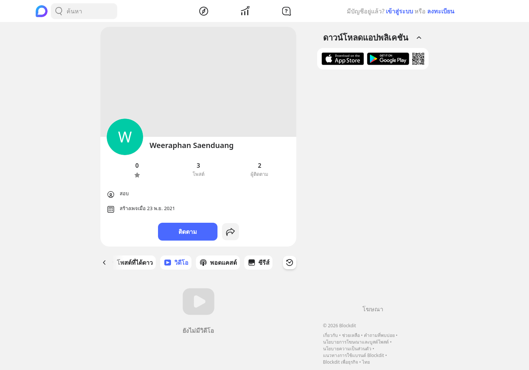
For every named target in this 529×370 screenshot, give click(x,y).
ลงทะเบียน (440, 11)
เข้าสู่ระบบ (399, 11)
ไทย (366, 362)
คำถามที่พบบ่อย (379, 335)
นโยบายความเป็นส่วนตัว (347, 348)
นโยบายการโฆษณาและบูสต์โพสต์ (356, 342)
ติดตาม (187, 232)
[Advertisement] (373, 190)
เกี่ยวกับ (330, 335)
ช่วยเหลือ (351, 335)
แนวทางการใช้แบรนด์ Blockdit (353, 355)
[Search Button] (58, 11)
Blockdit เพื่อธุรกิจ (340, 362)
